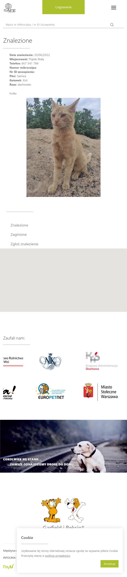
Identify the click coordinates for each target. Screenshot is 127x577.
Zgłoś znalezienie (24, 243)
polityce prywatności (57, 555)
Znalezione (19, 225)
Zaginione (19, 234)
